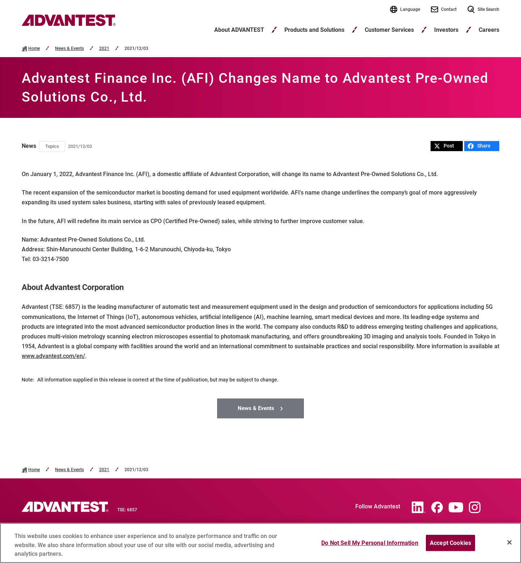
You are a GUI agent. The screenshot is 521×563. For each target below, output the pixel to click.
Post (444, 146)
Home (34, 48)
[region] (260, 543)
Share (479, 146)
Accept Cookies (450, 542)
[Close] (509, 542)
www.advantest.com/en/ (53, 356)
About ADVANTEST (239, 29)
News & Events (69, 48)
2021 (104, 48)
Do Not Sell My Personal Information (369, 542)
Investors (446, 29)
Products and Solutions (314, 29)
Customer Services (389, 29)
